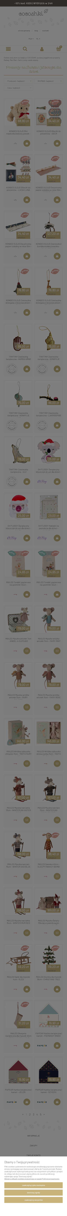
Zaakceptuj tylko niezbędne (33, 1185)
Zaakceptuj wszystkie (33, 1200)
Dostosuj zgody (33, 1192)
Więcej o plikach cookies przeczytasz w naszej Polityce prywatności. (32, 1179)
